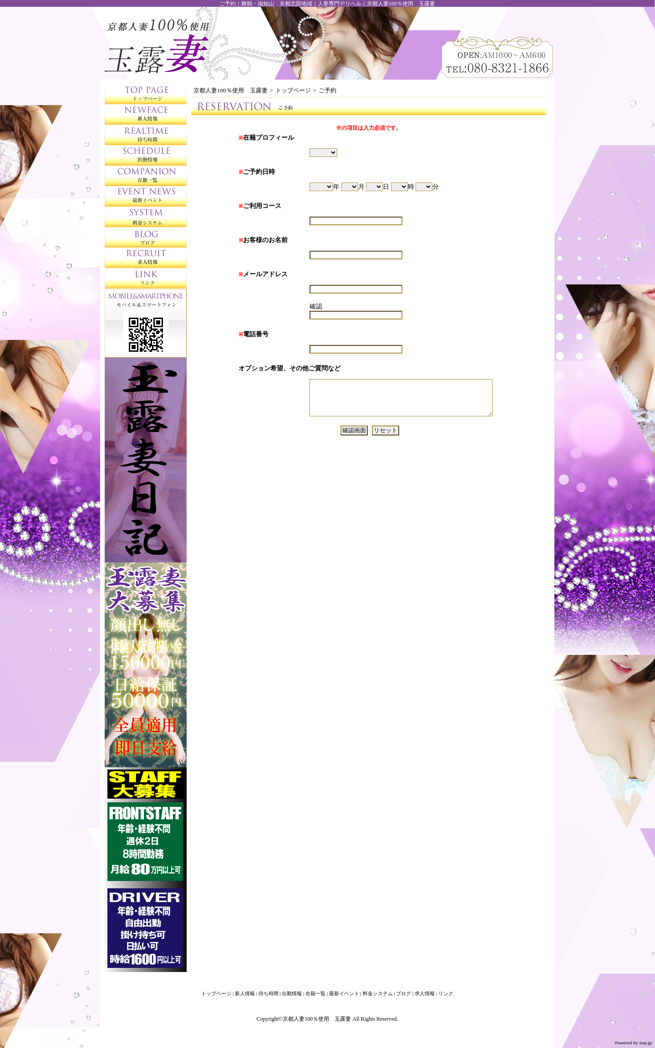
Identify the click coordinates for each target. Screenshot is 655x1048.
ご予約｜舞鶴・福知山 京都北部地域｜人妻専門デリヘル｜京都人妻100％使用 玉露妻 (327, 3)
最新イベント (344, 993)
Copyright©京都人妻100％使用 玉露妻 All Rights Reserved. (327, 1019)
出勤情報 (292, 993)
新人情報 (245, 993)
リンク (445, 993)
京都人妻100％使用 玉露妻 (230, 90)
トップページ (293, 90)
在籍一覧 (315, 993)
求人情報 (425, 993)
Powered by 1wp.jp (633, 1043)
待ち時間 (269, 993)
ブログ (403, 993)
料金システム (378, 993)
